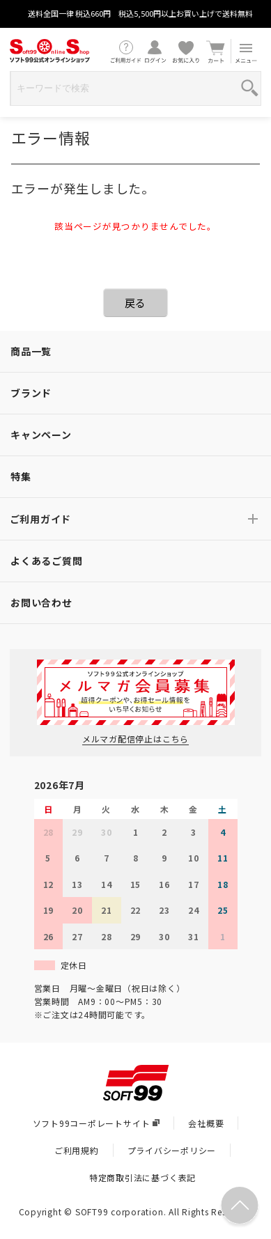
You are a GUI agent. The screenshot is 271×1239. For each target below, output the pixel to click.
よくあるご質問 (46, 561)
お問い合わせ (41, 602)
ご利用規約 (76, 1150)
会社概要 (206, 1123)
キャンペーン (41, 435)
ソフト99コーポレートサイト (96, 1123)
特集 (20, 476)
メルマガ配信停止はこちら (135, 739)
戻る (136, 302)
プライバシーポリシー (172, 1150)
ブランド (31, 393)
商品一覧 (31, 351)
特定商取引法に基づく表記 (142, 1177)
